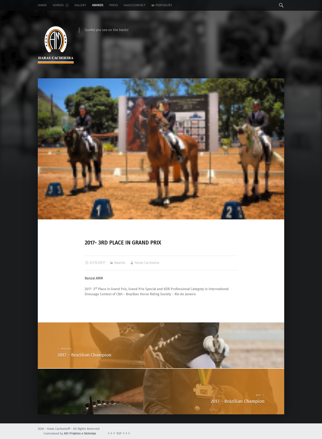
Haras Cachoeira (147, 263)
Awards (97, 5)
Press (113, 5)
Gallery (80, 5)
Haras (42, 5)
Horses (61, 5)
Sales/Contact (134, 5)
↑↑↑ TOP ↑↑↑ (118, 433)
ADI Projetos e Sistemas (80, 433)
